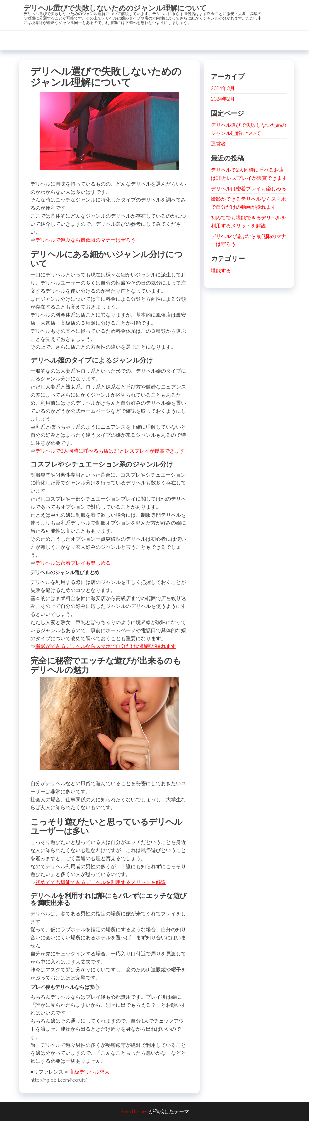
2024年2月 (223, 99)
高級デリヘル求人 (89, 1072)
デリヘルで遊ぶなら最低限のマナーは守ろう (85, 240)
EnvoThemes (134, 1111)
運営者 (218, 143)
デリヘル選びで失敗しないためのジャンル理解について (115, 7)
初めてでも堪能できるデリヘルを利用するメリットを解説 (100, 882)
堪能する (221, 270)
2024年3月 (223, 88)
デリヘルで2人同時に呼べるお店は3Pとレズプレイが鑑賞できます (110, 451)
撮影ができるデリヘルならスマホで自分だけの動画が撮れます (105, 646)
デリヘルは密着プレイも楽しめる (73, 563)
